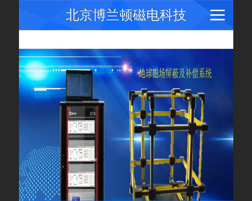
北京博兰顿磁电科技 (126, 15)
